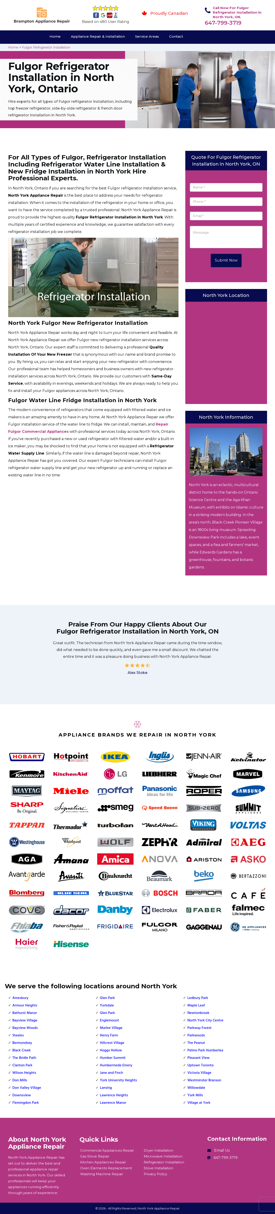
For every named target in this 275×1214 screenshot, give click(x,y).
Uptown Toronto (200, 1065)
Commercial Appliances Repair (107, 1150)
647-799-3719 (223, 23)
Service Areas (147, 36)
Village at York (198, 1103)
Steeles (18, 1035)
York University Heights (118, 1080)
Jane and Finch (111, 1073)
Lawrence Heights (114, 1095)
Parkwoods (196, 1035)
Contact (176, 36)
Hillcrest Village (112, 1043)
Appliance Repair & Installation (98, 36)
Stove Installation (158, 1168)
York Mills (195, 1095)
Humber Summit (113, 1058)
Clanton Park (22, 1065)
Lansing (106, 1088)
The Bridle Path (24, 1058)
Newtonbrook (198, 1013)
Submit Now (226, 260)
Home (55, 36)
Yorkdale (107, 1005)
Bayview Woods (25, 1028)
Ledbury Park (197, 998)
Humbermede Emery (116, 1065)
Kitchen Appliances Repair (103, 1162)
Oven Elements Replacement (106, 1168)
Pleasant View (198, 1058)
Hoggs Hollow (111, 1050)
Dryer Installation (158, 1150)
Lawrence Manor (113, 1103)
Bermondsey (22, 1043)
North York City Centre (205, 1020)
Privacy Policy (155, 1174)
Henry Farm (109, 1035)
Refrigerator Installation (164, 1162)
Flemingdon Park (25, 1103)
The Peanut (196, 1043)
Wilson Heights (24, 1073)
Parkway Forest (199, 1028)
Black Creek (21, 1050)
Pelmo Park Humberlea (205, 1050)
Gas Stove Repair (94, 1156)
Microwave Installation (163, 1156)
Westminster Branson (204, 1080)
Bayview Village (24, 1020)
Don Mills (19, 1080)
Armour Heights (24, 1005)
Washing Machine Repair (101, 1174)
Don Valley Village (26, 1088)
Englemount (109, 1020)
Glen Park (107, 998)
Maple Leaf (196, 1005)
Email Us (222, 1150)
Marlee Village (111, 1028)
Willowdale (196, 1088)
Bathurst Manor (24, 1013)
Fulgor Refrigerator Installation (46, 47)
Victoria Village (199, 1073)
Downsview (21, 1095)
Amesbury (20, 998)
